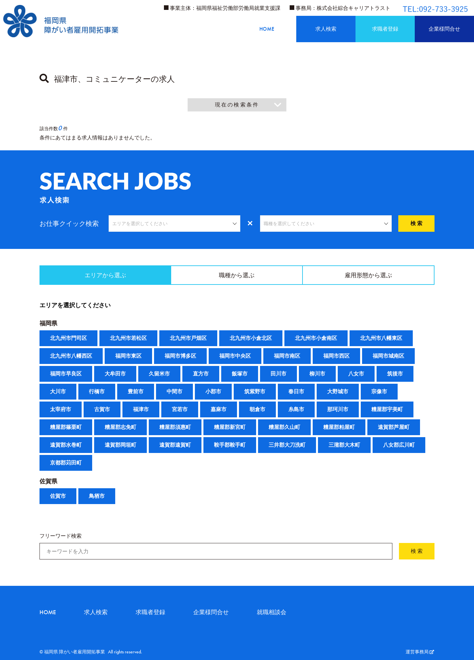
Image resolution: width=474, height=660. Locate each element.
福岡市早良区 (66, 373)
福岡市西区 (336, 355)
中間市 (174, 391)
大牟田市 (115, 373)
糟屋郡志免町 (120, 427)
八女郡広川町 (399, 444)
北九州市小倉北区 (251, 338)
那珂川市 (337, 409)
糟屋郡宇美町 (387, 409)
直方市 (201, 373)
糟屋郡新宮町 (230, 427)
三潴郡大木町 (344, 444)
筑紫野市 (254, 391)
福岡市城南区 (388, 355)
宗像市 (379, 391)
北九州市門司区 (68, 338)
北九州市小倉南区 (316, 338)
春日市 (296, 391)
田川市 (278, 373)
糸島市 (296, 409)
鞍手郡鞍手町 (230, 444)
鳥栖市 (97, 496)
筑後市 (395, 373)
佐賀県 (48, 481)
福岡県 (48, 323)
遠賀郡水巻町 (66, 444)
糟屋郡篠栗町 (66, 427)
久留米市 (159, 373)
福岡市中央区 (235, 355)
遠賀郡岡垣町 (120, 444)
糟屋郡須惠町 (175, 427)
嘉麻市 (218, 409)
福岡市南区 (287, 355)
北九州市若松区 (128, 338)
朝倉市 (257, 409)
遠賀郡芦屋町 (393, 427)
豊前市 (136, 391)
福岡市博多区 (180, 355)
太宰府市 (60, 409)
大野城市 (337, 391)
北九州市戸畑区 (188, 338)
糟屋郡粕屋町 (339, 427)
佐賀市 (58, 496)
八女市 (356, 373)
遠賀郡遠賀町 (175, 444)
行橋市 (97, 391)
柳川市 (317, 373)
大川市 (58, 391)
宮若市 (180, 409)
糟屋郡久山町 (284, 427)
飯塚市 (240, 373)
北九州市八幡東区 (381, 338)
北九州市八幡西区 (71, 355)
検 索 (416, 223)
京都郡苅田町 (66, 462)
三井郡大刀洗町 (287, 444)
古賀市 (102, 409)
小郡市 (213, 391)
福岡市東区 (128, 355)
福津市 (141, 409)
